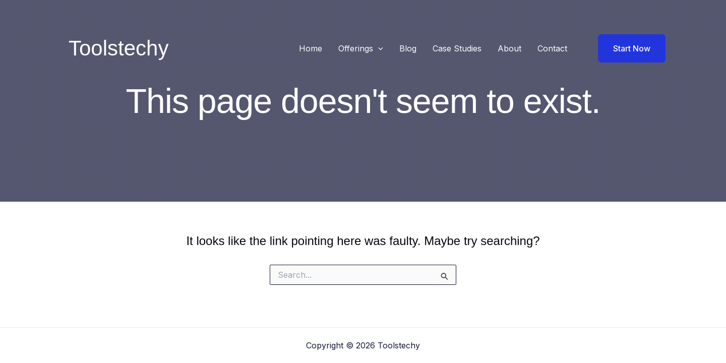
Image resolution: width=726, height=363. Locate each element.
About (509, 48)
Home (310, 48)
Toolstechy (118, 48)
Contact (552, 48)
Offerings (360, 48)
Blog (407, 48)
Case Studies (457, 48)
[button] (378, 48)
